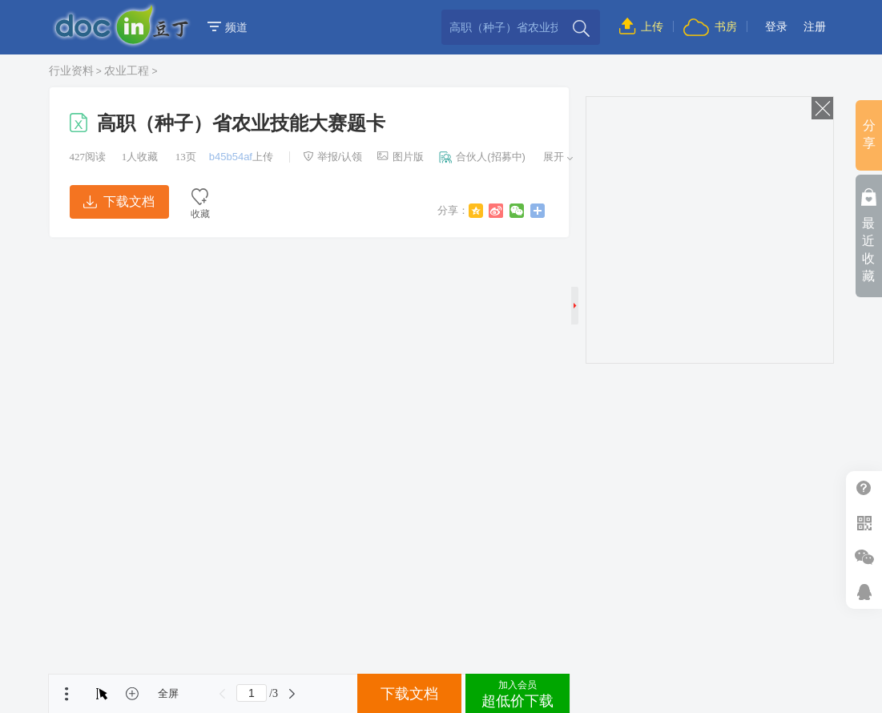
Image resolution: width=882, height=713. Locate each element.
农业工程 (126, 70)
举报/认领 (332, 157)
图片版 (400, 157)
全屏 (168, 693)
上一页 (223, 693)
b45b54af (230, 157)
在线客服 (864, 591)
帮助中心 (864, 488)
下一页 (292, 693)
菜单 (66, 694)
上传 (641, 26)
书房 (709, 26)
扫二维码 (864, 523)
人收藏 (140, 157)
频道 (227, 27)
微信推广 (864, 557)
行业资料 (71, 70)
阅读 (88, 157)
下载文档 (118, 201)
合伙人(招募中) (482, 157)
